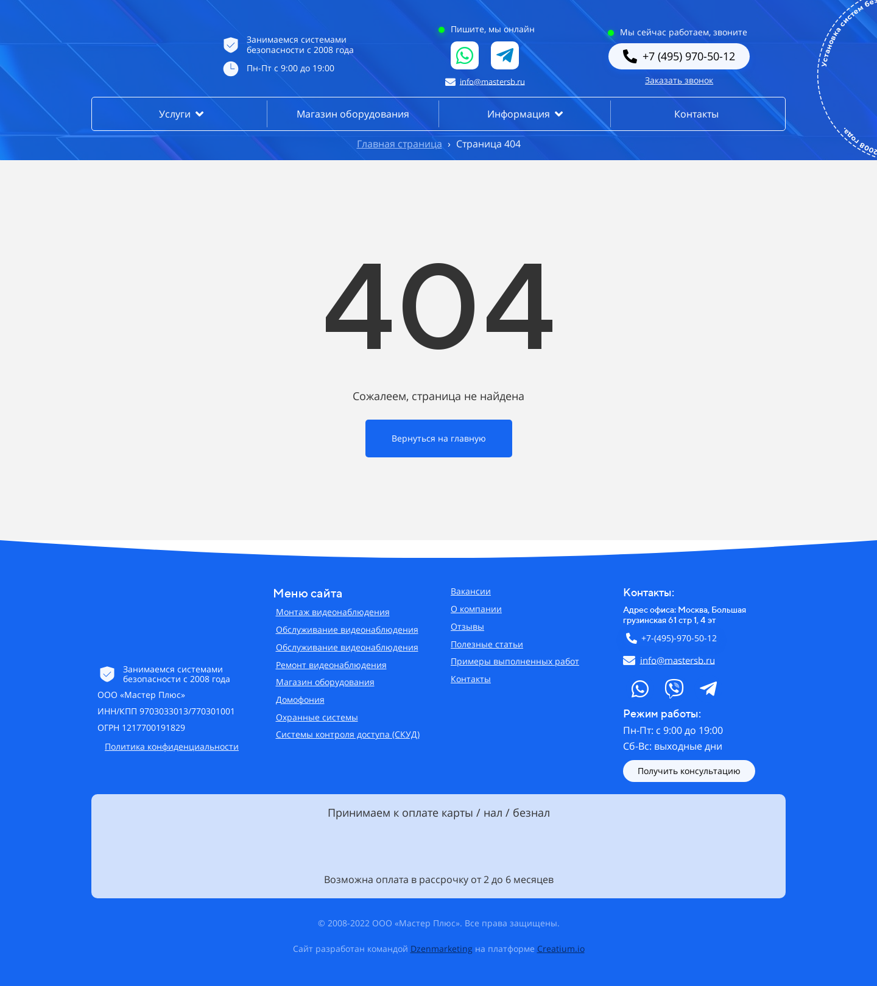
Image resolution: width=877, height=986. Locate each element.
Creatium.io (561, 948)
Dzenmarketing (441, 948)
